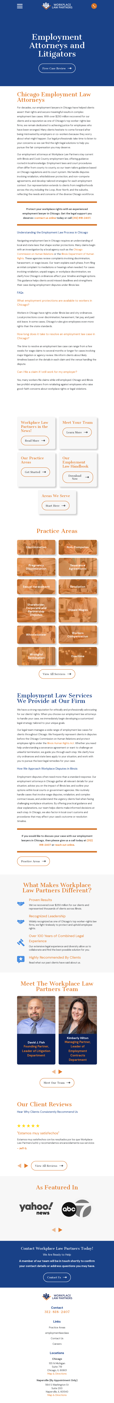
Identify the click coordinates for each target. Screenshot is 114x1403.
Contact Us (57, 1338)
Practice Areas (57, 1327)
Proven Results (40, 900)
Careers (57, 1343)
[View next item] (60, 1072)
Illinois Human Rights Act (60, 743)
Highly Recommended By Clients (55, 957)
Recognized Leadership (47, 916)
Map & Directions (57, 1373)
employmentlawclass (57, 1333)
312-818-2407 (57, 1312)
